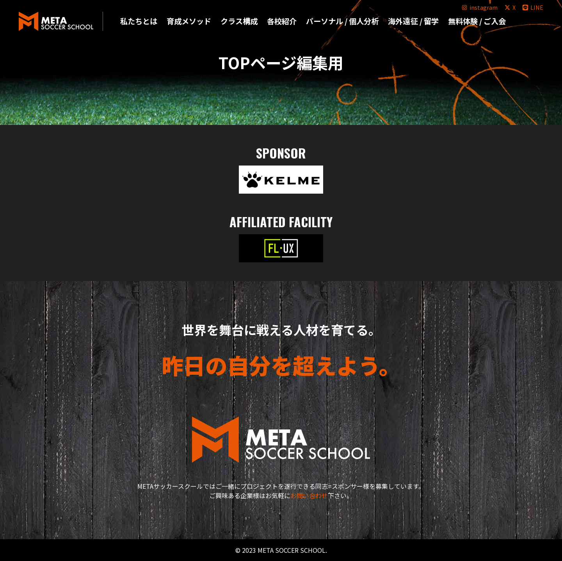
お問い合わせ (309, 495)
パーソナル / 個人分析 (342, 21)
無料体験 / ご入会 (477, 21)
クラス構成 (239, 21)
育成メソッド (189, 21)
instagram (479, 7)
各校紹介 (282, 21)
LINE (532, 7)
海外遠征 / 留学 (413, 21)
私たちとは (138, 21)
